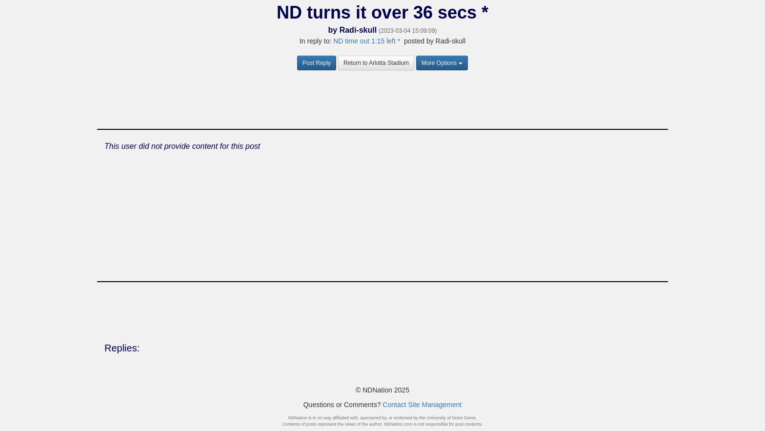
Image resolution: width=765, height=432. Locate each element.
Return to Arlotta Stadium (376, 63)
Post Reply (316, 63)
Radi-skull (358, 30)
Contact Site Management (422, 405)
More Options (442, 63)
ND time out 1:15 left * (366, 41)
